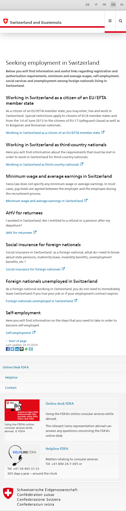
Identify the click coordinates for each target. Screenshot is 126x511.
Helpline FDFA (57, 438)
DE (88, 4)
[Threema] (22, 338)
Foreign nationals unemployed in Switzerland (41, 290)
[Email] (31, 338)
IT (96, 4)
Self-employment (20, 322)
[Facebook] (8, 338)
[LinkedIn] (17, 338)
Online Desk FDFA (16, 357)
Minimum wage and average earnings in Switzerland (46, 190)
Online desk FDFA (60, 393)
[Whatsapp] (26, 338)
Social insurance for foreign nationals (35, 259)
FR (104, 4)
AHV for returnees (21, 222)
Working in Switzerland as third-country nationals (44, 154)
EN (113, 4)
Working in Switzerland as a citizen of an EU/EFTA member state (55, 122)
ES (122, 4)
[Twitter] (12, 338)
